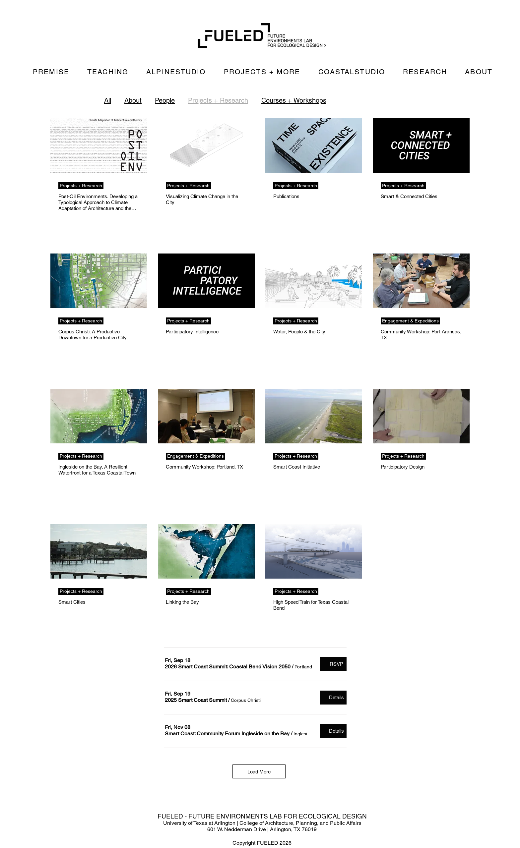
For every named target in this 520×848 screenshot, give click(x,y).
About (133, 100)
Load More (259, 771)
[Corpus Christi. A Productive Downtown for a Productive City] (98, 281)
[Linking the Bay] (206, 551)
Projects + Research (218, 100)
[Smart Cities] (98, 551)
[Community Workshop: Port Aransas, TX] (421, 281)
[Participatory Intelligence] (206, 281)
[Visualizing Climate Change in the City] (206, 145)
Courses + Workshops (293, 100)
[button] (228, 666)
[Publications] (313, 145)
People (165, 100)
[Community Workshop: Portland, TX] (206, 416)
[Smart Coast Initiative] (313, 416)
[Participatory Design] (421, 416)
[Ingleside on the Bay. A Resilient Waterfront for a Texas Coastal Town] (98, 416)
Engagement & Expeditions (410, 320)
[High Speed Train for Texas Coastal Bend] (313, 551)
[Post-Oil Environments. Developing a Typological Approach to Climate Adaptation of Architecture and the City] (98, 145)
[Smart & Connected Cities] (421, 145)
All (107, 100)
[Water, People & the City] (313, 281)
